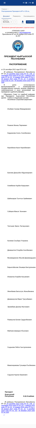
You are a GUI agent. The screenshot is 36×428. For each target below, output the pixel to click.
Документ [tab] (6, 16)
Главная (4, 9)
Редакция (5, 20)
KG (25, 2)
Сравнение (30, 21)
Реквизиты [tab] (16, 16)
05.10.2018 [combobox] (7, 22)
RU (31, 2)
